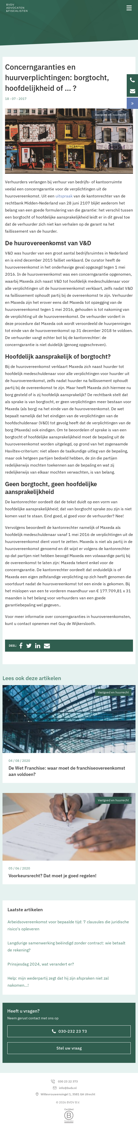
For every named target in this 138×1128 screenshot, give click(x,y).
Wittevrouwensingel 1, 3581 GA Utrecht (68, 1094)
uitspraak (64, 195)
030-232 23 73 (69, 1031)
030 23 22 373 (68, 1081)
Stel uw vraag (69, 1048)
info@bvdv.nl (68, 1088)
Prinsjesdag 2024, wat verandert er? (41, 964)
